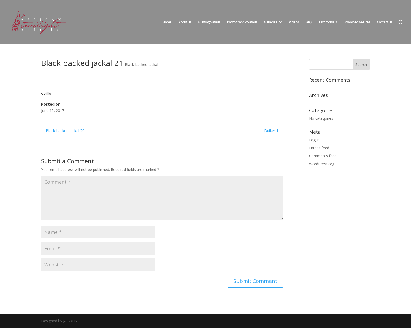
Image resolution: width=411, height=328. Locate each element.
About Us (184, 22)
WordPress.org (321, 163)
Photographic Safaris (242, 22)
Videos (294, 22)
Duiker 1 (273, 130)
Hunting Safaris (209, 22)
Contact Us (384, 22)
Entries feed (319, 147)
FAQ (308, 22)
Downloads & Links (356, 22)
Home (167, 22)
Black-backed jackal (141, 64)
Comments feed (323, 155)
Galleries (270, 22)
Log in (314, 139)
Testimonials (327, 22)
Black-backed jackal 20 (62, 130)
